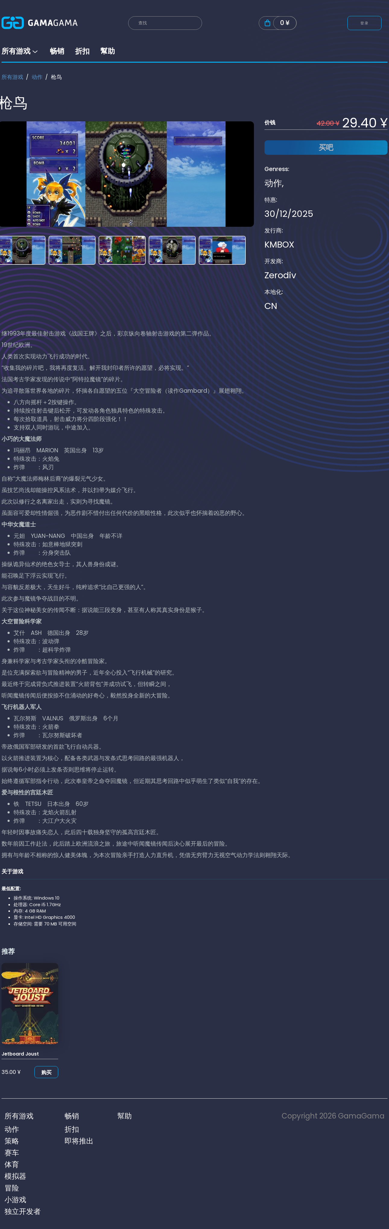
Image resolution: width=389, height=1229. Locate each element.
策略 (12, 1141)
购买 (46, 1072)
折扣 (82, 51)
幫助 (107, 51)
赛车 (12, 1153)
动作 (37, 77)
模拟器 (15, 1176)
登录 (364, 23)
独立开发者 (23, 1211)
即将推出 (79, 1141)
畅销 (57, 51)
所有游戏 (20, 51)
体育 (12, 1164)
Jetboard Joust (20, 1054)
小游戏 (15, 1200)
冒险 (12, 1188)
